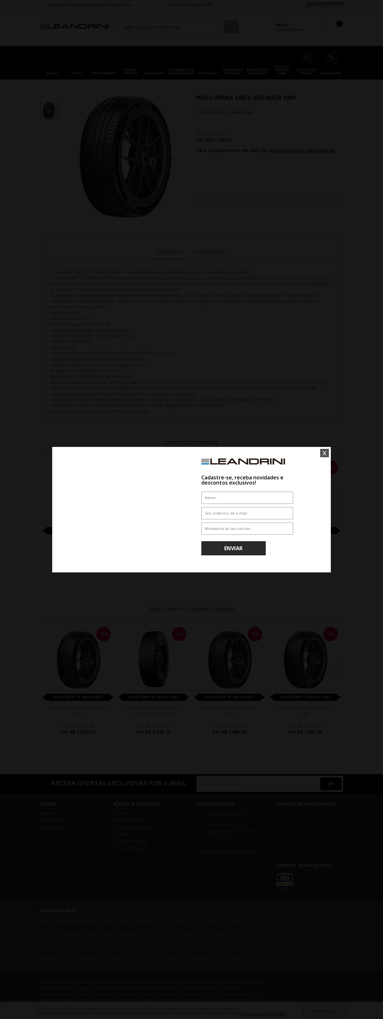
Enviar (233, 548)
